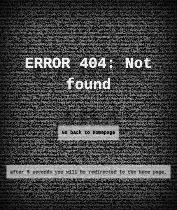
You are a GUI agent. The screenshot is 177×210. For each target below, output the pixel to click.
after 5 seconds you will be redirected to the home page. (88, 172)
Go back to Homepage (88, 133)
